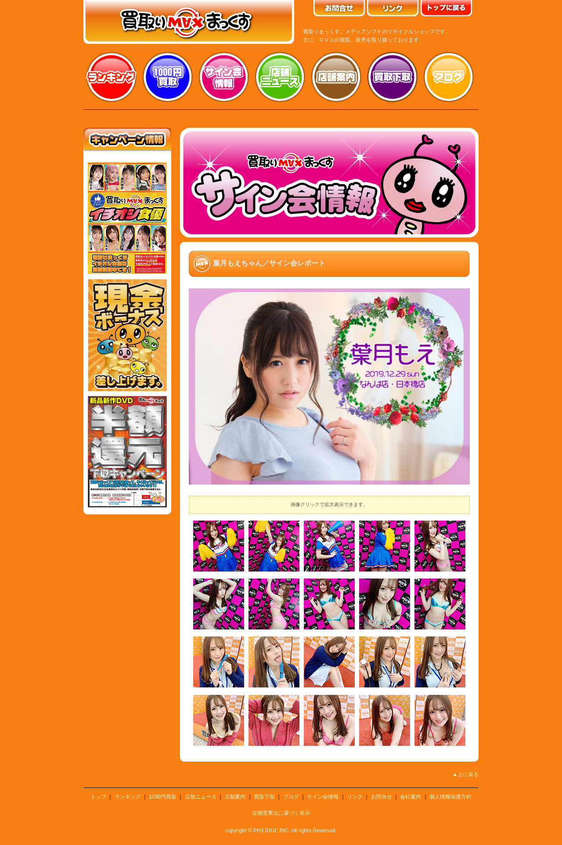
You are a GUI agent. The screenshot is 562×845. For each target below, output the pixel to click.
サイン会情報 (224, 77)
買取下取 (264, 797)
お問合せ (381, 797)
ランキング (111, 77)
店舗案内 (336, 77)
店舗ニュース (280, 77)
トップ (98, 797)
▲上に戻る (465, 774)
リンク (355, 797)
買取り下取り (392, 77)
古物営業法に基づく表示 (281, 813)
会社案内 (410, 797)
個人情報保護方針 (450, 797)
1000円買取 (163, 797)
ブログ (449, 77)
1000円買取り (168, 77)
